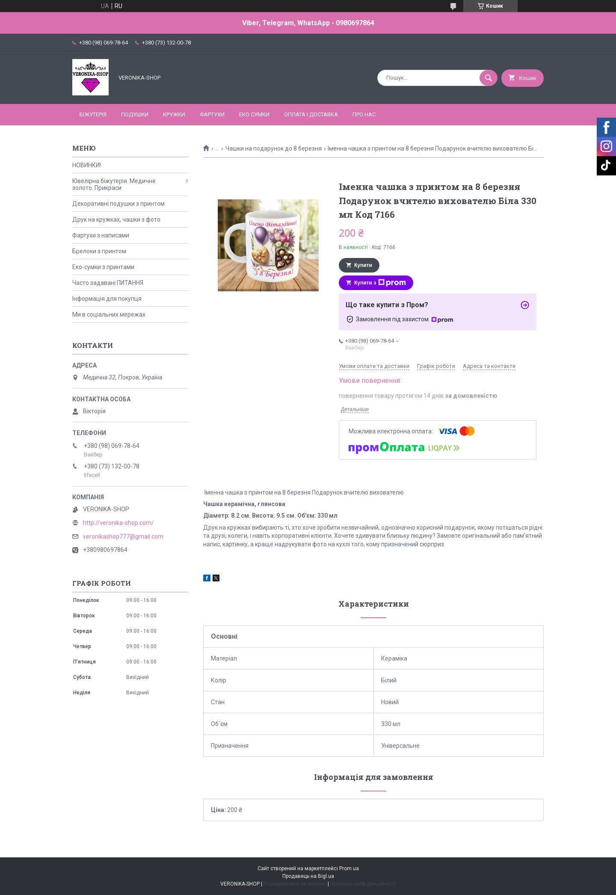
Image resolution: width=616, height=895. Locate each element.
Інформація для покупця (107, 298)
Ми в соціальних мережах (108, 314)
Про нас (364, 114)
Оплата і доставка (311, 114)
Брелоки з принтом (99, 251)
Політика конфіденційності (363, 884)
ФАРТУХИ (212, 114)
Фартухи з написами (100, 235)
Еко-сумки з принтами (103, 267)
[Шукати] (489, 78)
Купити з (380, 283)
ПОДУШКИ (134, 114)
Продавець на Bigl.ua (308, 876)
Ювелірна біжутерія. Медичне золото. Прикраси (114, 184)
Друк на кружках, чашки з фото (116, 219)
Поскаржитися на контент (295, 884)
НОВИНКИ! (86, 165)
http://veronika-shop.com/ (118, 522)
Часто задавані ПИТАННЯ (107, 282)
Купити (363, 265)
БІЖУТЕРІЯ (93, 114)
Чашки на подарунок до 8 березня (273, 148)
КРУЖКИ (174, 114)
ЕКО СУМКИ (254, 114)
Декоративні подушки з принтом (118, 203)
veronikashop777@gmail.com (123, 536)
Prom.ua (349, 868)
